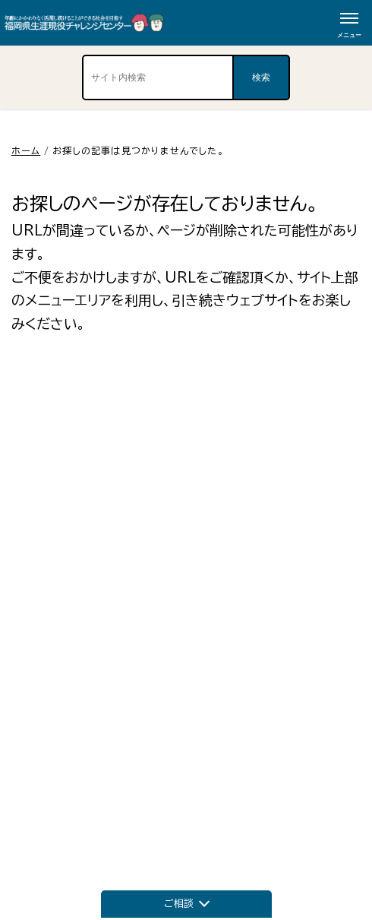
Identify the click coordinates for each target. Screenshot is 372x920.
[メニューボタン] (349, 23)
